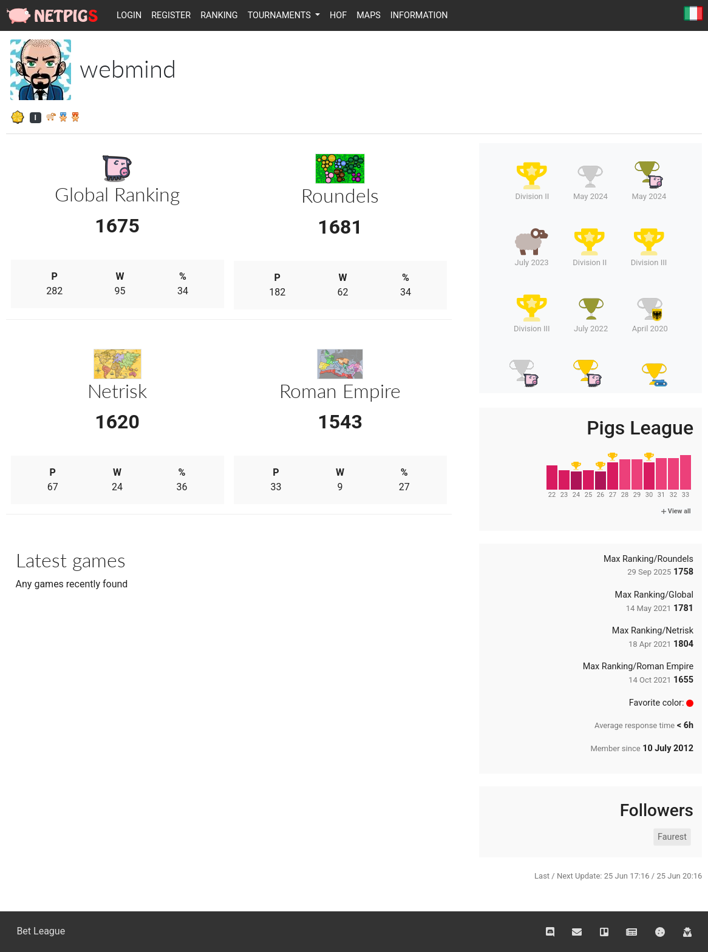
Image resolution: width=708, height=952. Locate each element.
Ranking (219, 15)
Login (129, 15)
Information (419, 15)
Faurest (672, 837)
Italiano (693, 14)
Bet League (40, 931)
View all (676, 511)
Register (171, 15)
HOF (338, 15)
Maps (368, 15)
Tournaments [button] (280, 15)
